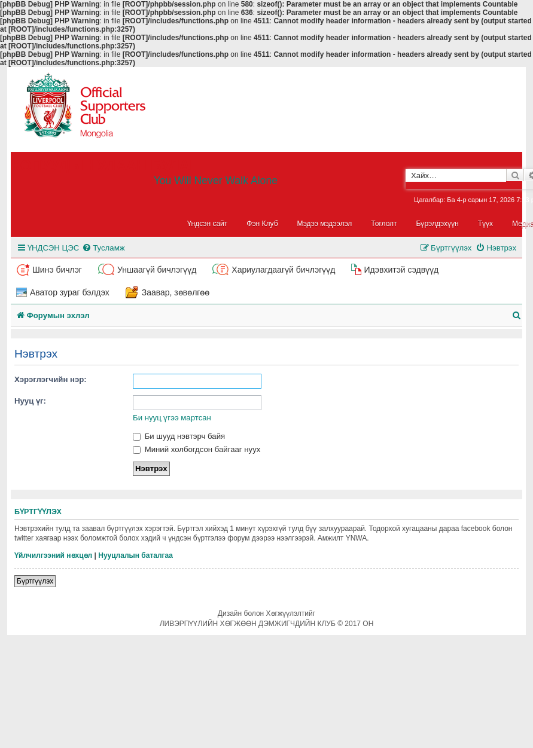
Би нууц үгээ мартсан (172, 417)
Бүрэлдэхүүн (437, 223)
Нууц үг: (30, 400)
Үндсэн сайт (207, 223)
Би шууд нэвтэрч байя (179, 436)
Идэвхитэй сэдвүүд (401, 269)
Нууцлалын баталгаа (135, 555)
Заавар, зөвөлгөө (176, 292)
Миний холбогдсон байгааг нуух (196, 449)
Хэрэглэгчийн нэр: (50, 379)
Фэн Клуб (262, 223)
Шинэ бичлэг (57, 269)
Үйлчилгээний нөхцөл (53, 555)
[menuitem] (103, 248)
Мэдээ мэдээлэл (324, 223)
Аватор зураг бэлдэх (69, 292)
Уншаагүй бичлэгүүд (156, 269)
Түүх (485, 223)
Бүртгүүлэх (35, 581)
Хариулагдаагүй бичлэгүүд (283, 269)
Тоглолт (384, 223)
